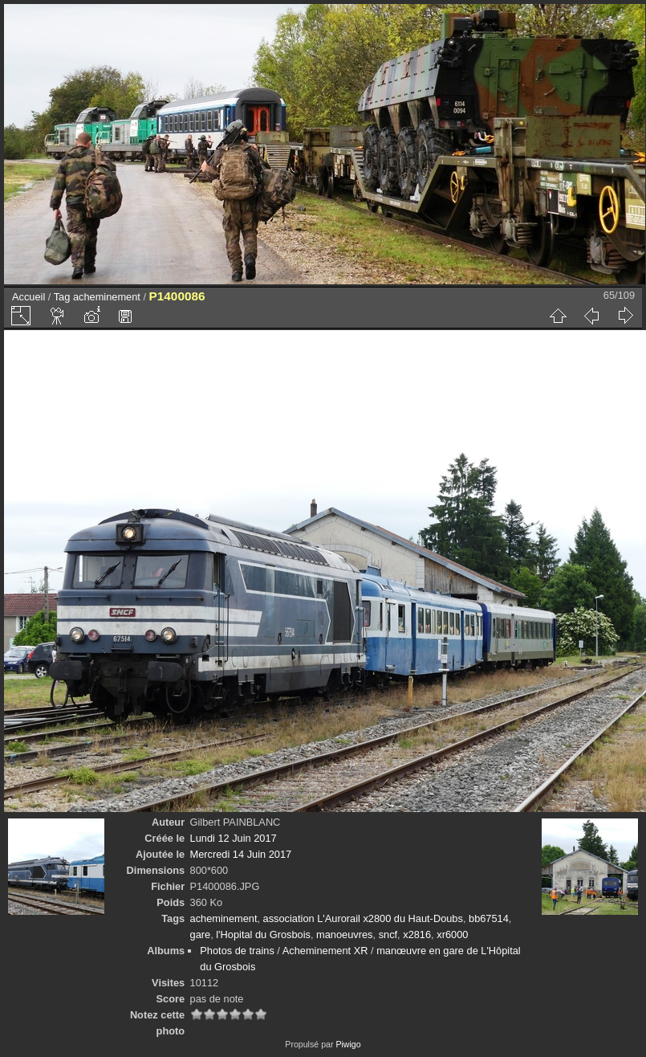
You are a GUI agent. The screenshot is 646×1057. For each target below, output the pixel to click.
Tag (62, 297)
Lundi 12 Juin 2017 (233, 838)
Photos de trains (237, 951)
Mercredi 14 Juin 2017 (241, 854)
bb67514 (489, 918)
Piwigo (347, 1044)
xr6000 (452, 934)
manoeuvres (344, 934)
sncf (388, 934)
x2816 (417, 934)
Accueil (28, 297)
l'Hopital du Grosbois (263, 934)
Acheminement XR (325, 951)
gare (200, 934)
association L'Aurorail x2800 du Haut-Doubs (363, 918)
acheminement (106, 297)
